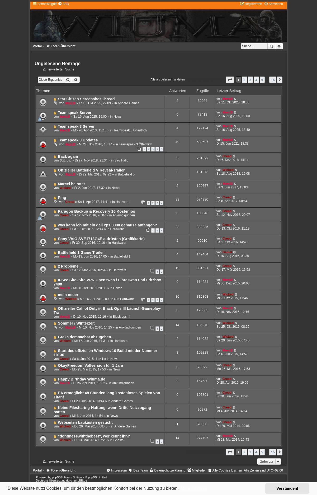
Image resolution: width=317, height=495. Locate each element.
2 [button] (244, 79)
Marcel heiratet (71, 184)
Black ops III (121, 316)
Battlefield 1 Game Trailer (81, 252)
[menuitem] (63, 4)
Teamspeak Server (74, 113)
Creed (227, 156)
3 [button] (250, 79)
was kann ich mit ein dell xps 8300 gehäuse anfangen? (107, 225)
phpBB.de (80, 480)
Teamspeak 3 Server (76, 126)
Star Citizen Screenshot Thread (86, 99)
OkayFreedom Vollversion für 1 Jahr (90, 365)
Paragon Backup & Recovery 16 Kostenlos (96, 211)
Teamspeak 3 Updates (78, 140)
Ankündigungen (124, 215)
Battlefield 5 (126, 174)
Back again (68, 156)
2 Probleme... (70, 266)
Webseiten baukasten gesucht (85, 422)
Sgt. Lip (65, 160)
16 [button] (273, 79)
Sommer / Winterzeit (76, 323)
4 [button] (256, 79)
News (117, 116)
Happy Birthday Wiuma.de (81, 379)
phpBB (56, 477)
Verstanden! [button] (287, 488)
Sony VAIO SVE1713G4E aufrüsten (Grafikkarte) (101, 239)
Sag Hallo (121, 160)
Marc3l (70, 103)
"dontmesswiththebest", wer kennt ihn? (94, 436)
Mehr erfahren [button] (194, 488)
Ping (62, 198)
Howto (117, 288)
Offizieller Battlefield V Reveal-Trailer (91, 170)
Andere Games (128, 103)
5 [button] (262, 79)
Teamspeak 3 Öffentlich (130, 130)
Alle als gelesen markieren (167, 79)
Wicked (228, 170)
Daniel (227, 252)
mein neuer (68, 295)
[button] (230, 80)
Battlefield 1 (122, 256)
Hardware (122, 202)
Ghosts (118, 440)
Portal (37, 46)
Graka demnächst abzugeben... (86, 337)
